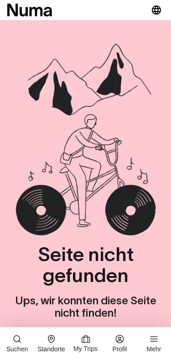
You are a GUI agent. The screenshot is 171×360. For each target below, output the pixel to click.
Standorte (51, 343)
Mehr (154, 343)
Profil (120, 343)
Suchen (17, 343)
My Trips (85, 343)
